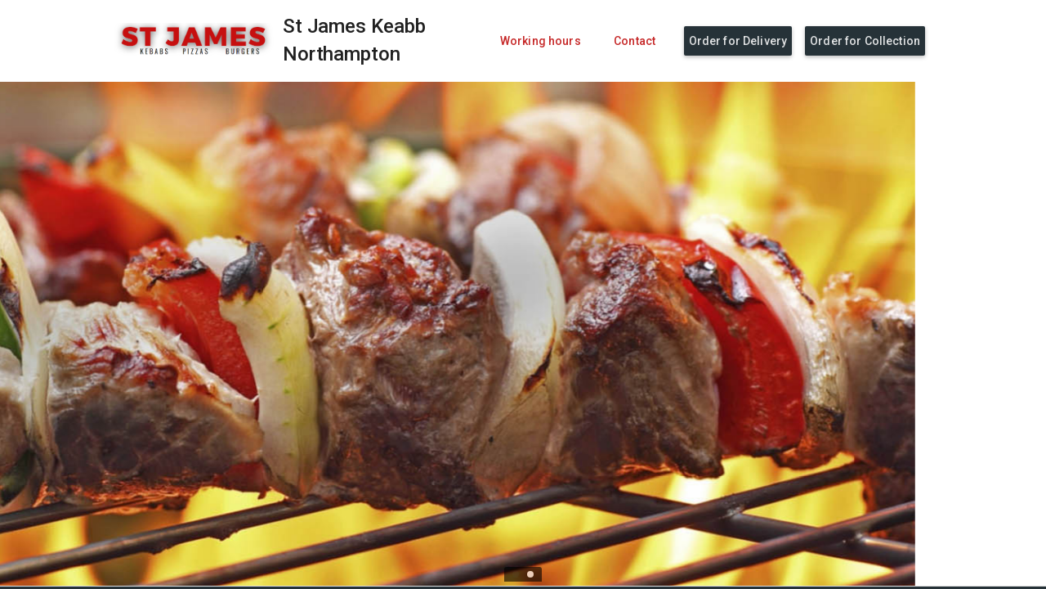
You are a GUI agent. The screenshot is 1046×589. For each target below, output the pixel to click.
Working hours (540, 40)
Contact (634, 40)
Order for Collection (865, 40)
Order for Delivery (738, 40)
